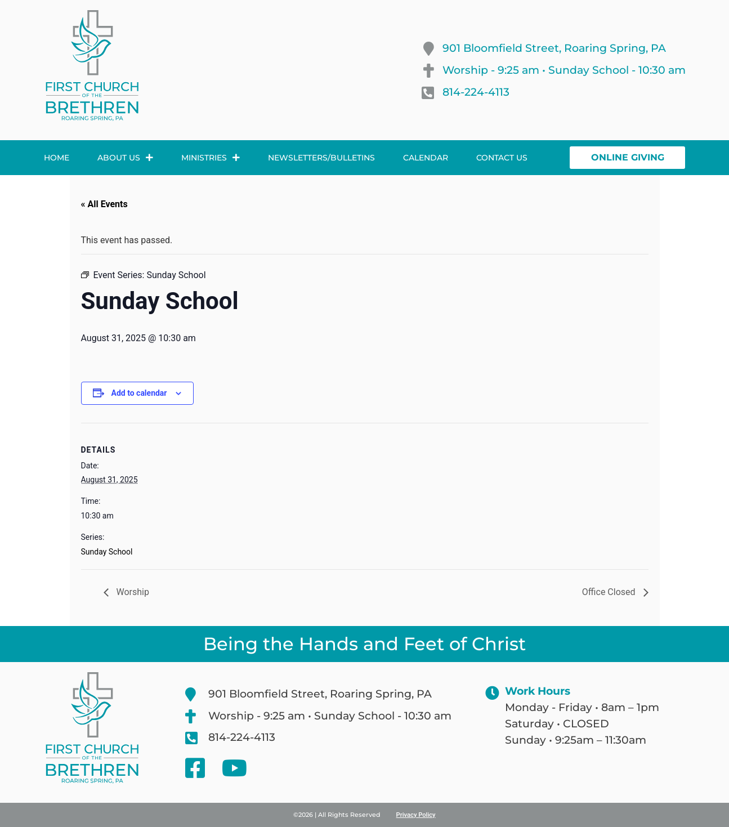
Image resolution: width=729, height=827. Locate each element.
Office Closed (610, 592)
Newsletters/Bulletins (321, 158)
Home (56, 158)
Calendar (425, 158)
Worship (131, 592)
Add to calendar (139, 392)
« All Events (104, 204)
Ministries (210, 157)
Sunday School (107, 551)
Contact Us (501, 158)
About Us (125, 157)
